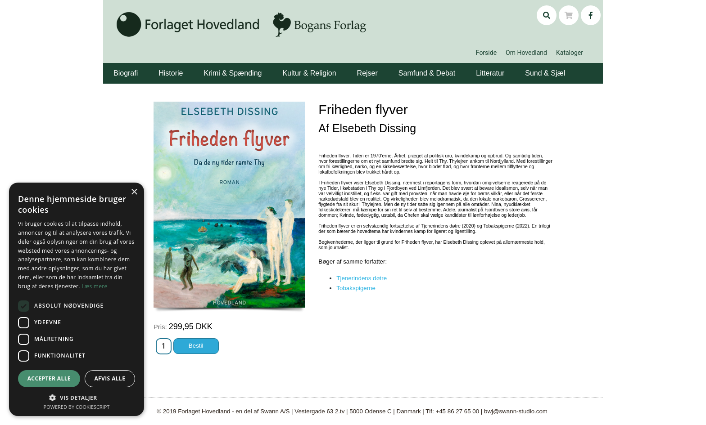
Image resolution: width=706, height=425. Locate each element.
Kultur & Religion (309, 73)
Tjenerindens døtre (361, 278)
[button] (139, 66)
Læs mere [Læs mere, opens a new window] (94, 286)
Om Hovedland (526, 52)
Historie (170, 73)
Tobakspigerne (356, 288)
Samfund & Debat (426, 73)
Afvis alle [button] (109, 378)
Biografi (125, 73)
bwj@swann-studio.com (516, 411)
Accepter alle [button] (49, 378)
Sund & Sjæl (545, 73)
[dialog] (76, 299)
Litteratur (490, 73)
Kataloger (569, 52)
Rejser (367, 73)
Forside (486, 52)
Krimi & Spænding (233, 73)
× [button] (134, 192)
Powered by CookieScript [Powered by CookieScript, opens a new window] (77, 406)
